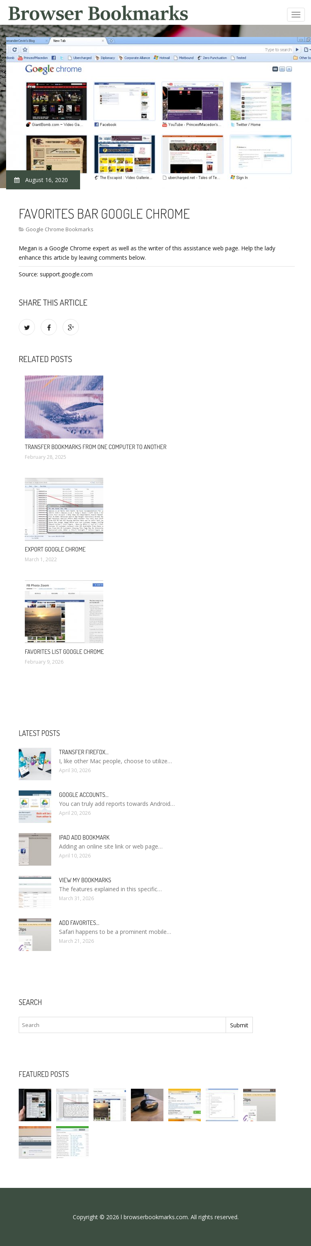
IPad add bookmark (84, 837)
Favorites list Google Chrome (64, 652)
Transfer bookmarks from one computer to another (95, 447)
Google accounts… (84, 795)
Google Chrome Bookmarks (60, 229)
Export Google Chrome (55, 549)
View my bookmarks (85, 880)
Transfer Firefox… (84, 752)
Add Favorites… (79, 923)
